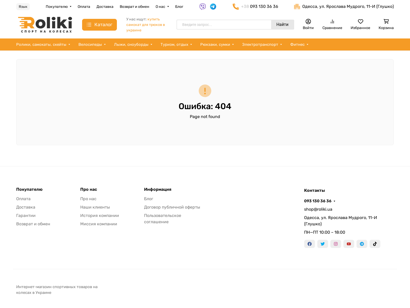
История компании (99, 215)
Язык (23, 6)
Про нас (88, 189)
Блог (179, 6)
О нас (160, 6)
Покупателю (57, 6)
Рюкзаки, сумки (215, 44)
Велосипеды (90, 44)
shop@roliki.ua (318, 209)
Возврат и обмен (134, 6)
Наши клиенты (95, 207)
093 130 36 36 (318, 201)
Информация (157, 189)
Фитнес (297, 44)
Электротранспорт (260, 44)
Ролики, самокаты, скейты (41, 44)
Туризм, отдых (174, 44)
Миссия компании (98, 223)
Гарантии (26, 215)
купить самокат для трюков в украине (145, 24)
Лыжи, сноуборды (131, 44)
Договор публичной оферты (172, 207)
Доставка (104, 6)
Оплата (84, 6)
